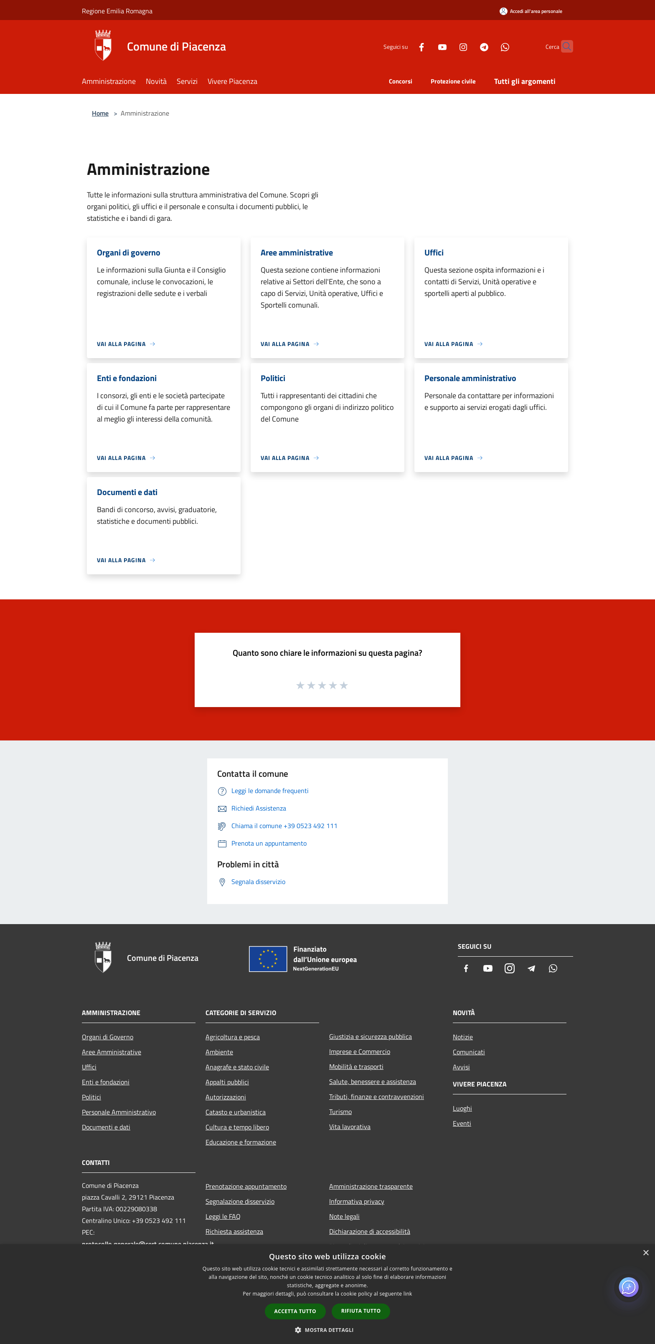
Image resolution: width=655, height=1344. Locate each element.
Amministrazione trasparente (371, 1186)
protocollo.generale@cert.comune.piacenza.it (148, 1244)
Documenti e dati (106, 1127)
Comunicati (469, 1052)
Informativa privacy (356, 1201)
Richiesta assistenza (234, 1231)
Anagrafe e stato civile (237, 1067)
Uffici (89, 1067)
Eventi (462, 1123)
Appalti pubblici (227, 1082)
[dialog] (327, 1294)
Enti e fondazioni (105, 1082)
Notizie (463, 1037)
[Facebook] (405, 46)
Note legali (344, 1216)
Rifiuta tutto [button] (361, 1310)
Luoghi (462, 1108)
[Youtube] (426, 46)
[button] (327, 1330)
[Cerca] (563, 46)
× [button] (645, 1253)
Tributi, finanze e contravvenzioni (376, 1096)
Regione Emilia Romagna (117, 11)
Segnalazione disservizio (240, 1201)
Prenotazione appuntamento (246, 1186)
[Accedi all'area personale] (531, 11)
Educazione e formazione (241, 1142)
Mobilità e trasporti (356, 1066)
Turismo (340, 1112)
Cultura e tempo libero (237, 1127)
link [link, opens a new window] (408, 1293)
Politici (91, 1097)
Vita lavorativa (350, 1127)
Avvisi (461, 1067)
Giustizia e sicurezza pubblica (370, 1036)
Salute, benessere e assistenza (372, 1081)
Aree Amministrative (111, 1052)
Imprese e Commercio (359, 1051)
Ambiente (219, 1052)
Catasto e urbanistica (236, 1112)
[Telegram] (468, 46)
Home (100, 113)
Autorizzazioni (226, 1097)
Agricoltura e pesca (233, 1037)
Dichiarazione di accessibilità (369, 1231)
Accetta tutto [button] (295, 1311)
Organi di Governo (107, 1037)
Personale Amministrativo (119, 1112)
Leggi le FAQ (223, 1216)
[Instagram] (447, 46)
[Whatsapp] (488, 46)
